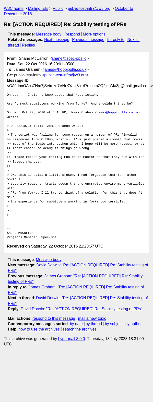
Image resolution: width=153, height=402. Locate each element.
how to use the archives (39, 329)
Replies (28, 45)
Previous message (88, 39)
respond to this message (53, 318)
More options (94, 34)
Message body (48, 34)
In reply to (115, 39)
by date (76, 324)
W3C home (14, 8)
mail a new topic (92, 318)
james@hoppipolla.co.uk (65, 69)
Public (58, 8)
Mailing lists (38, 8)
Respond (72, 34)
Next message (56, 39)
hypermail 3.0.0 (71, 339)
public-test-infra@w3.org (89, 8)
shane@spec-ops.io (69, 58)
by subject (113, 324)
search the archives (80, 329)
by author (133, 324)
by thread (94, 324)
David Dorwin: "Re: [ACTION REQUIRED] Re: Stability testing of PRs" (81, 309)
